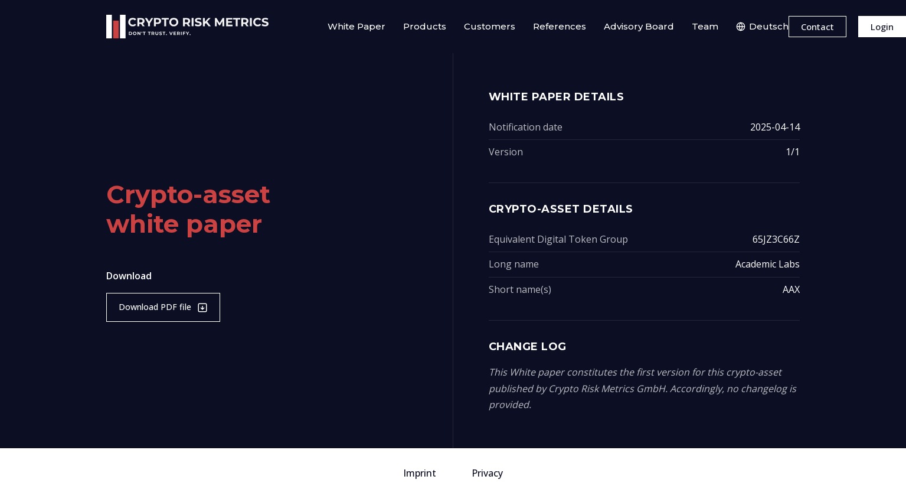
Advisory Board (639, 26)
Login (882, 26)
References (559, 26)
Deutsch (762, 26)
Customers (489, 26)
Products (424, 26)
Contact (817, 26)
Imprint (419, 473)
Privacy (487, 473)
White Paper (356, 26)
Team (705, 26)
